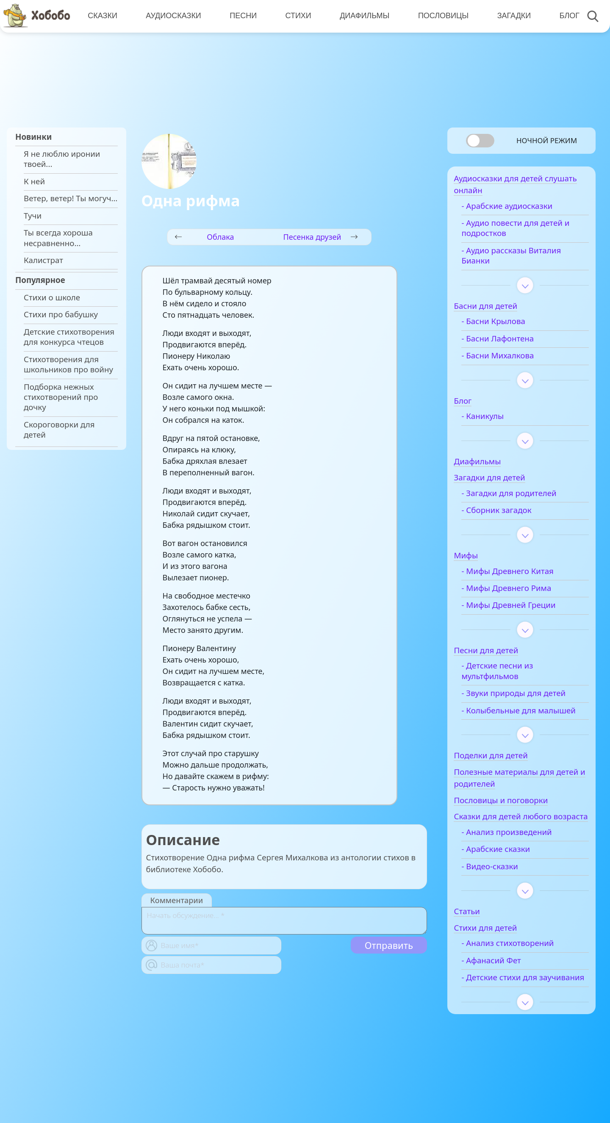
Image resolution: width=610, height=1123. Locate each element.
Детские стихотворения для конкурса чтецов (69, 337)
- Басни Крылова (506, 325)
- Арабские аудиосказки (519, 210)
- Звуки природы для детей (526, 697)
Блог (566, 15)
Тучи (33, 216)
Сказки (102, 15)
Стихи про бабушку (61, 314)
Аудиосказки (172, 15)
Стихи (296, 15)
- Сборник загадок (509, 514)
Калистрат (43, 260)
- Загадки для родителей (521, 497)
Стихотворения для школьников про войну (68, 364)
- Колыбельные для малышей (511, 719)
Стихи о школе (52, 297)
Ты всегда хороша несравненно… (58, 237)
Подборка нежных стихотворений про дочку (61, 397)
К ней (34, 181)
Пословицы (441, 15)
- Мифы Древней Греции (521, 609)
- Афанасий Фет (503, 987)
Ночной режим (546, 140)
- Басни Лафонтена (510, 342)
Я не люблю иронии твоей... (62, 159)
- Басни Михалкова (510, 359)
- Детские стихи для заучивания (512, 1008)
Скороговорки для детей (59, 429)
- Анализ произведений (519, 858)
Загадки (511, 15)
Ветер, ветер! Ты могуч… (70, 198)
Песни (241, 15)
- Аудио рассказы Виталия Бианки (524, 259)
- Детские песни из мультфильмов (510, 675)
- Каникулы (495, 420)
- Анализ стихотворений (520, 969)
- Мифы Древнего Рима (519, 592)
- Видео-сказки (502, 892)
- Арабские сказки (508, 875)
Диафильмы (362, 15)
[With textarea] (284, 920)
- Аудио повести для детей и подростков (528, 232)
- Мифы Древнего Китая (520, 575)
